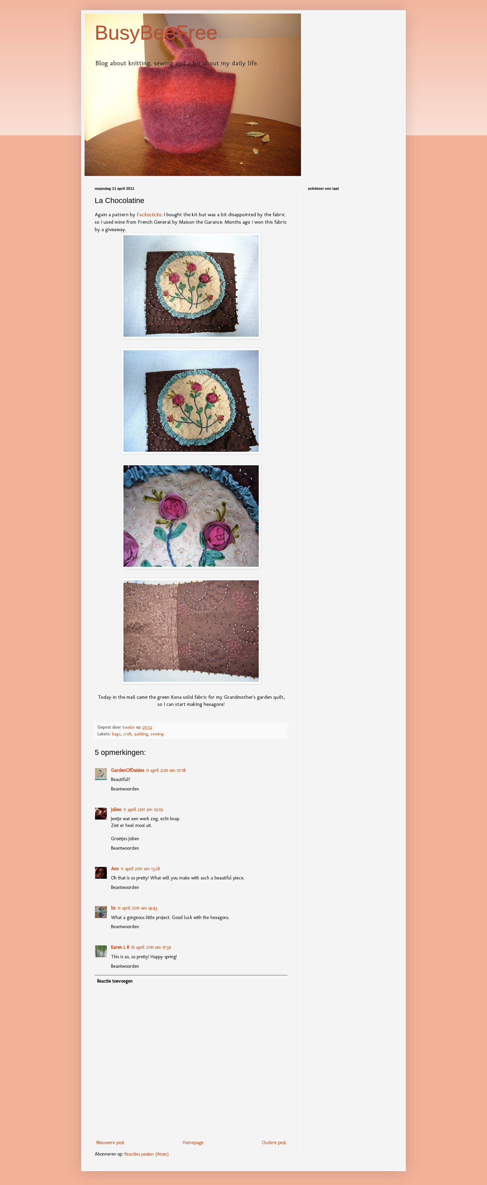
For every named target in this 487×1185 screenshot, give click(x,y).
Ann (115, 869)
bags (116, 733)
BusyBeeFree (156, 32)
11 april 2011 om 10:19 (143, 809)
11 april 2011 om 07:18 (165, 770)
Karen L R (120, 947)
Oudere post (274, 1142)
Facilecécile (149, 214)
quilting (141, 733)
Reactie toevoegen (115, 981)
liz (113, 908)
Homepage (193, 1142)
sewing (157, 733)
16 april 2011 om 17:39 (151, 947)
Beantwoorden (125, 789)
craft (127, 733)
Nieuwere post (110, 1142)
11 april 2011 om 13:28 (140, 869)
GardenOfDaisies (127, 770)
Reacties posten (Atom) (146, 1154)
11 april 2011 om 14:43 (137, 908)
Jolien (116, 809)
